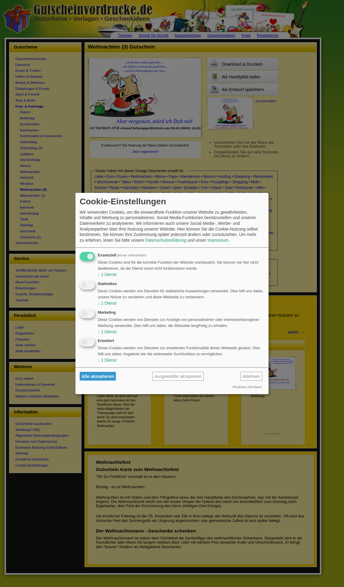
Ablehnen (251, 376)
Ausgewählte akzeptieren (178, 376)
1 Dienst (107, 274)
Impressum (217, 240)
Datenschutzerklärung (165, 240)
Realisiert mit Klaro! (247, 387)
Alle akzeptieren (98, 376)
